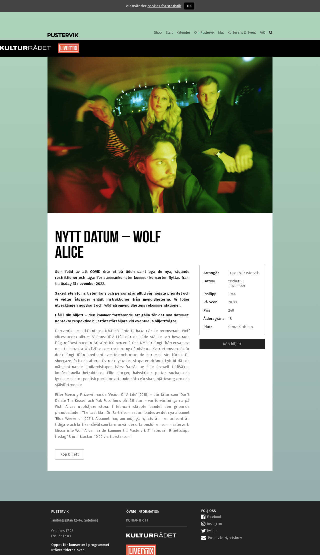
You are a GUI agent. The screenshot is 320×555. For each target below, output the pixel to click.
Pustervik (88, 31)
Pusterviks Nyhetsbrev (221, 538)
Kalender (183, 32)
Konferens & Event (242, 32)
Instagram (211, 524)
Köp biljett (232, 344)
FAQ (263, 32)
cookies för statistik (164, 6)
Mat (221, 32)
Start (169, 32)
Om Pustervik (204, 32)
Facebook (211, 517)
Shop (158, 32)
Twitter (209, 531)
